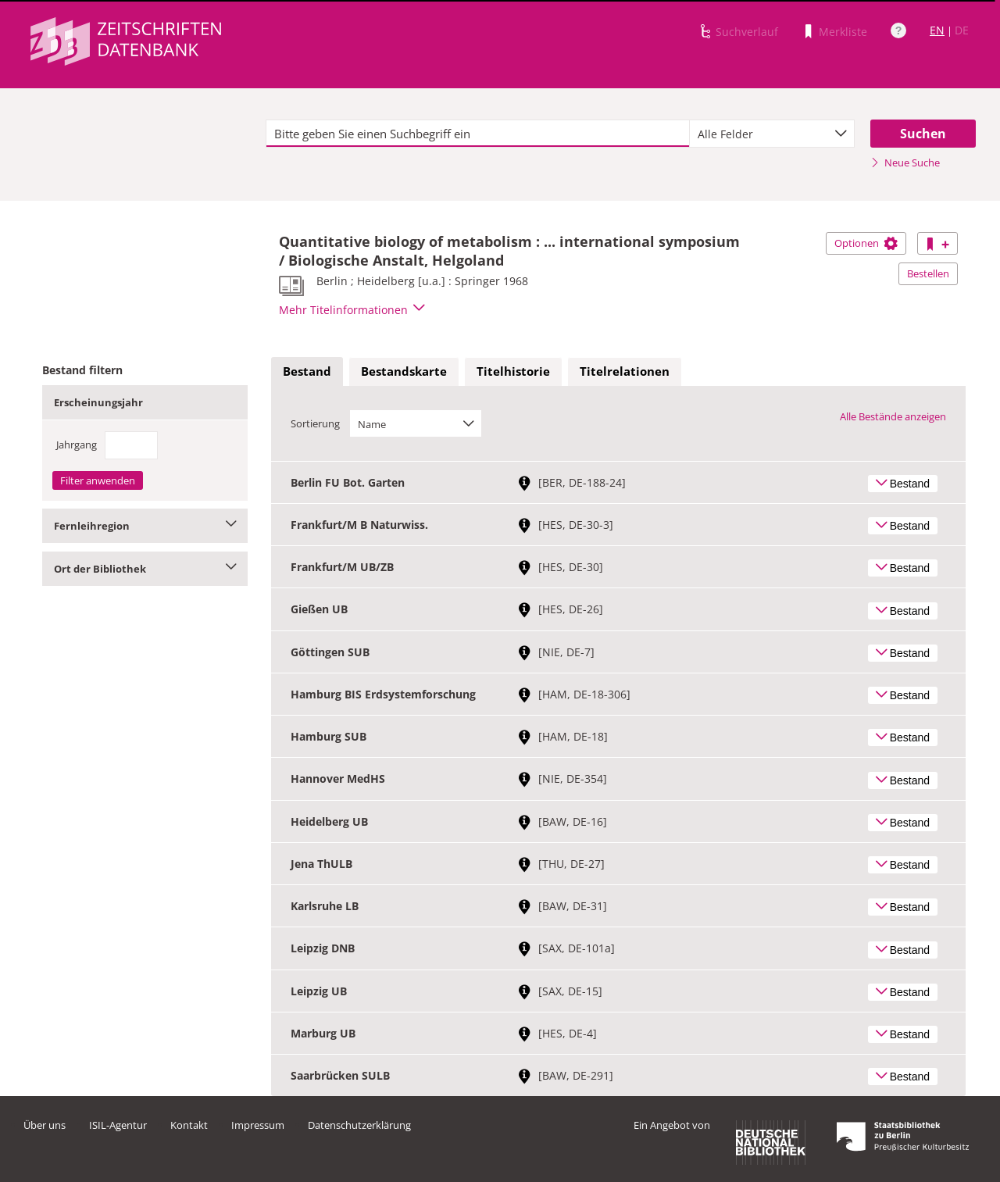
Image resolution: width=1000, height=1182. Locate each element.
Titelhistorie (513, 371)
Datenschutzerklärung (359, 1125)
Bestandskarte (404, 371)
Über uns (44, 1125)
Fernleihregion (145, 526)
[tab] (307, 372)
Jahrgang (76, 444)
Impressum (257, 1125)
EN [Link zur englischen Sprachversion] (937, 30)
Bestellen (928, 273)
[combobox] (772, 134)
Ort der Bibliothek (145, 569)
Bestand (307, 371)
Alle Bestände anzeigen (893, 416)
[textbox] (478, 134)
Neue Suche (905, 162)
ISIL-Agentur (118, 1125)
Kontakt (189, 1125)
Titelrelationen (625, 371)
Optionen (866, 243)
